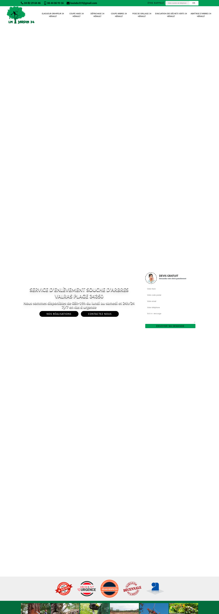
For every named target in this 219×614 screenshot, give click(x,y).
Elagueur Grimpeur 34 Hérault (53, 15)
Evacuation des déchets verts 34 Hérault (171, 15)
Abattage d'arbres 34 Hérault (201, 15)
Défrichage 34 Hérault (97, 15)
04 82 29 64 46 (31, 3)
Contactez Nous (100, 314)
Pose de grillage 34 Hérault (141, 15)
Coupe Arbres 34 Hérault (119, 15)
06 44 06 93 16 (54, 3)
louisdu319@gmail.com (82, 3)
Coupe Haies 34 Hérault (77, 15)
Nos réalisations (59, 314)
